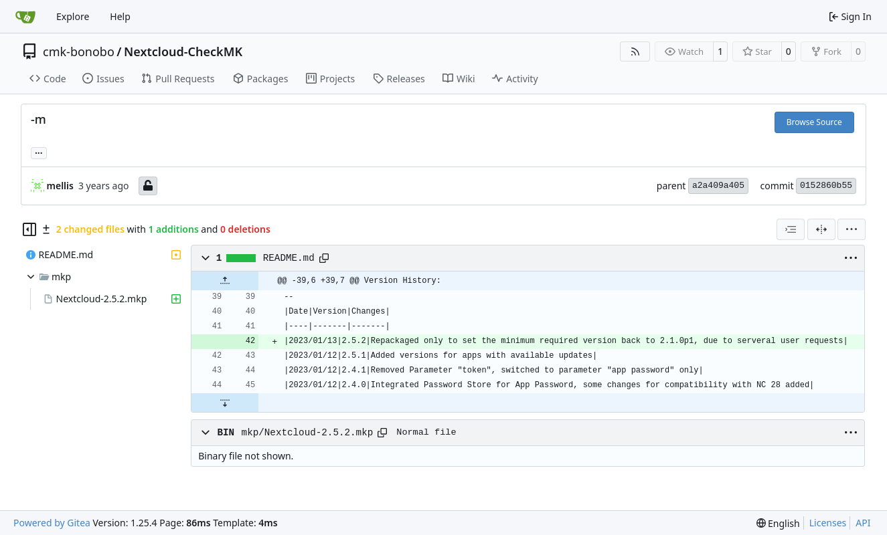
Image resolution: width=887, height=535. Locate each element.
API (863, 522)
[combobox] (791, 229)
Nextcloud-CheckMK (183, 51)
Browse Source (814, 122)
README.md (289, 258)
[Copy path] (324, 258)
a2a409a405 (718, 186)
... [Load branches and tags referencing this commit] (39, 151)
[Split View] (821, 229)
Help (120, 16)
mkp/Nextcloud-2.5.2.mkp (308, 432)
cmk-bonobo (78, 51)
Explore (72, 16)
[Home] (25, 17)
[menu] (851, 229)
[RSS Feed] (635, 51)
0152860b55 (826, 186)
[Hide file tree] (29, 229)
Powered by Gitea (51, 522)
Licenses (828, 522)
